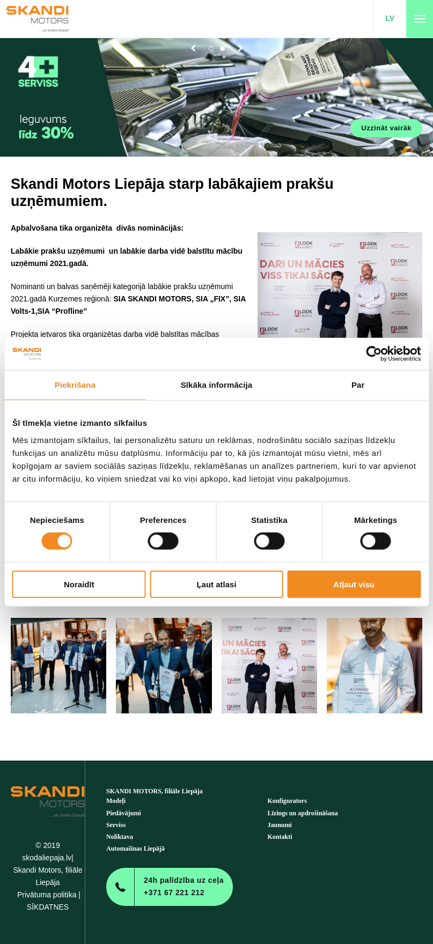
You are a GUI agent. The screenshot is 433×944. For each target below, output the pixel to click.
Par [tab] (358, 384)
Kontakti (280, 836)
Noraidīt (79, 583)
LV (389, 18)
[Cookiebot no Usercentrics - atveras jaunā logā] (374, 354)
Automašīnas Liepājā (135, 848)
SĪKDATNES (48, 907)
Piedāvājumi (123, 813)
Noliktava (119, 836)
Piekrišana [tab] (75, 384)
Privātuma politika (47, 894)
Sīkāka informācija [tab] (217, 384)
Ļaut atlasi (216, 583)
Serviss (116, 825)
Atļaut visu (354, 583)
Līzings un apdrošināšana (303, 813)
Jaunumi (280, 825)
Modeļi (116, 801)
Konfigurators (287, 801)
